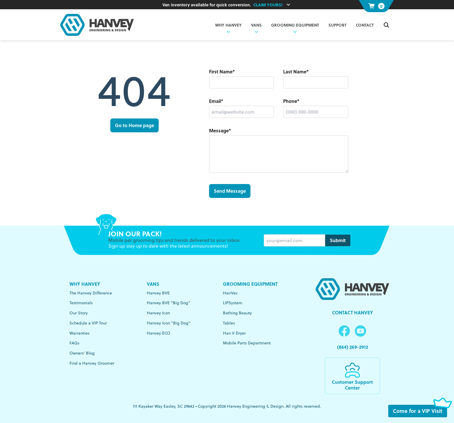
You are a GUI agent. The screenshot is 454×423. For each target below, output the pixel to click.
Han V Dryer (234, 333)
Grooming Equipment (295, 25)
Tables (229, 323)
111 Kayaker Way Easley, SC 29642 (163, 406)
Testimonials (81, 303)
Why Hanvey (84, 284)
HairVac (230, 293)
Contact (365, 25)
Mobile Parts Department (247, 343)
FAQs (74, 343)
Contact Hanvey (352, 312)
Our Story (78, 313)
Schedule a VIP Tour (88, 323)
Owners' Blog (82, 353)
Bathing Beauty (237, 313)
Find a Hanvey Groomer (91, 363)
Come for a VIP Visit (420, 411)
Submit (338, 240)
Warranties (79, 333)
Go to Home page (134, 125)
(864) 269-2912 (352, 347)
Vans (153, 284)
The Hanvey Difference (90, 293)
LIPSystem (232, 303)
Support (337, 25)
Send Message (230, 191)
